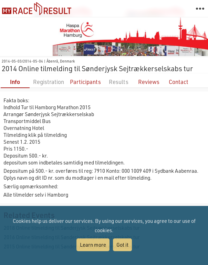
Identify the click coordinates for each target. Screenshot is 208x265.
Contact (178, 81)
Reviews (148, 81)
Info (15, 81)
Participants (85, 81)
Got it (122, 244)
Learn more (93, 244)
